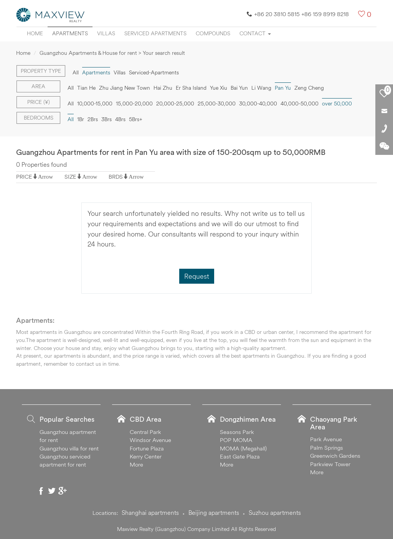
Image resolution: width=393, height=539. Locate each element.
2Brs (93, 119)
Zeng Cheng (309, 87)
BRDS (116, 176)
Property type (41, 70)
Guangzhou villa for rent (69, 448)
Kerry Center (146, 456)
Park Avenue (326, 439)
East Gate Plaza (240, 456)
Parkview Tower (330, 464)
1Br (80, 119)
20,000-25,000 (175, 103)
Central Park (145, 431)
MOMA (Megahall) (243, 448)
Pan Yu (283, 87)
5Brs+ (135, 119)
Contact (255, 33)
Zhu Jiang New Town (124, 87)
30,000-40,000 (258, 103)
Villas (106, 33)
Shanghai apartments (150, 512)
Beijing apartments (213, 512)
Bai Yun (239, 87)
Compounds (213, 33)
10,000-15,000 (94, 103)
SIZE (70, 176)
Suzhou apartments (275, 512)
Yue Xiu (218, 87)
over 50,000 (337, 103)
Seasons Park (237, 431)
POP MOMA (236, 440)
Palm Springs (326, 447)
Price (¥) (38, 102)
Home (35, 33)
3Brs (106, 119)
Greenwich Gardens (335, 455)
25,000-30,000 (217, 103)
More (136, 464)
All (76, 72)
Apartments (70, 33)
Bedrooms (38, 117)
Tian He (86, 87)
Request (196, 276)
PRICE (24, 176)
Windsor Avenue (150, 440)
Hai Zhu (163, 87)
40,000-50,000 (300, 103)
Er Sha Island (191, 87)
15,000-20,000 (134, 103)
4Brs (120, 119)
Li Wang (261, 87)
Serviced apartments (155, 33)
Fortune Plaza (147, 448)
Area (38, 86)
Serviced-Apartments (154, 72)
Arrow (45, 176)
